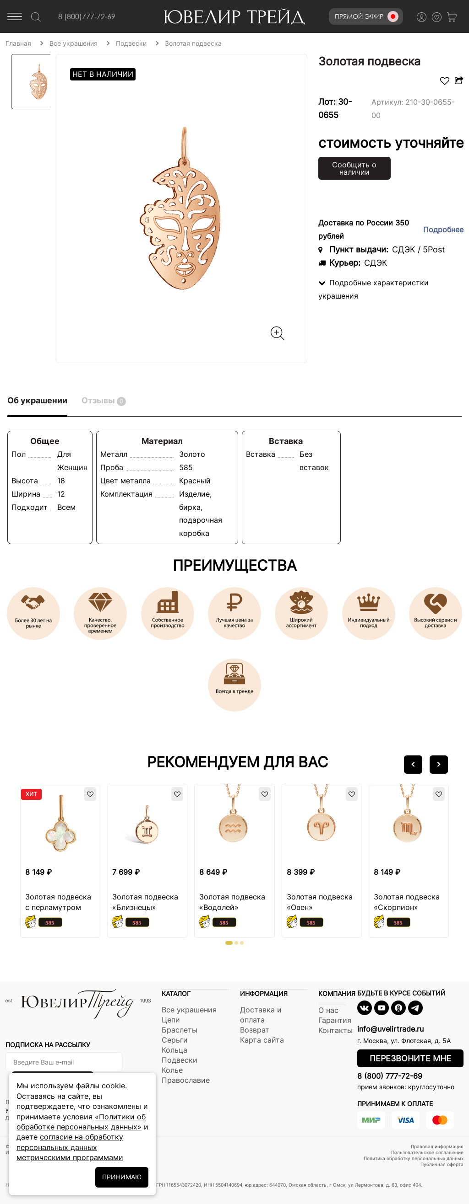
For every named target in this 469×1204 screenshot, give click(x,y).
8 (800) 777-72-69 (389, 1076)
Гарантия (334, 1020)
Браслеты (179, 1029)
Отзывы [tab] (104, 401)
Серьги (175, 1039)
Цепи (171, 1019)
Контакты (335, 1030)
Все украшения (189, 1009)
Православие (186, 1080)
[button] (413, 764)
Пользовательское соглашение (427, 1152)
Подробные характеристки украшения (373, 289)
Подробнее (443, 229)
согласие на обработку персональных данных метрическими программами (69, 1147)
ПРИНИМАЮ (122, 1177)
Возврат (254, 1029)
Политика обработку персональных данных (414, 1158)
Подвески (179, 1060)
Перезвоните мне (410, 1058)
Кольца (174, 1049)
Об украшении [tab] (37, 400)
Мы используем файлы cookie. (71, 1085)
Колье (172, 1070)
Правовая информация (437, 1146)
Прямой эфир (366, 16)
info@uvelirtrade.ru (390, 1028)
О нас (328, 1010)
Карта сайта (262, 1039)
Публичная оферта (442, 1164)
